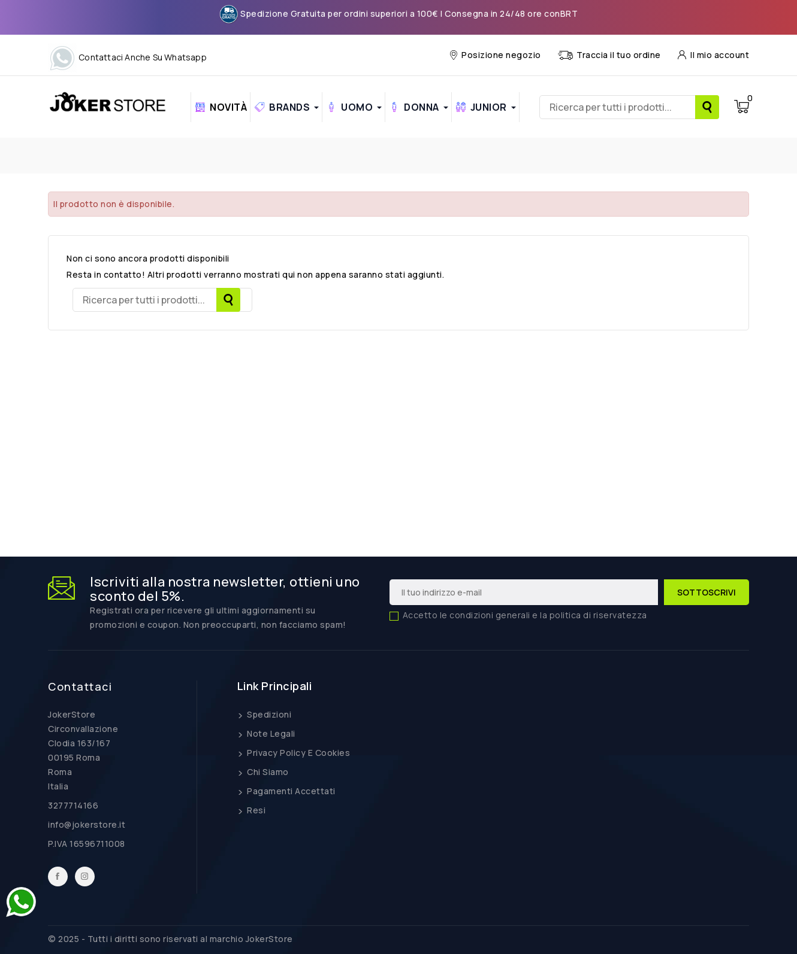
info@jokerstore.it (86, 824)
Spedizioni (268, 714)
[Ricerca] (629, 107)
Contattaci (80, 686)
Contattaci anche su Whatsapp (127, 57)
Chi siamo (267, 771)
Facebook (58, 876)
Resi (255, 810)
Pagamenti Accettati (290, 791)
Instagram (85, 876)
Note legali (270, 733)
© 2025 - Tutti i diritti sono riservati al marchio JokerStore (170, 938)
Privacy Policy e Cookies (298, 752)
